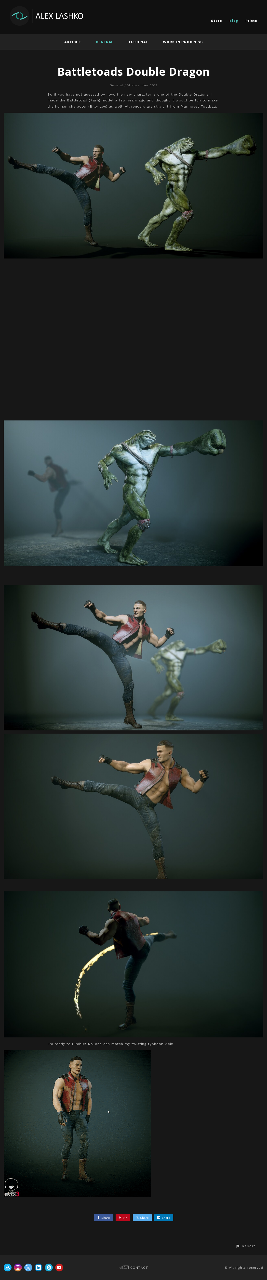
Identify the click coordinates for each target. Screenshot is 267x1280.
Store (216, 21)
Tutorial (138, 42)
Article (72, 42)
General (105, 42)
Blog (233, 21)
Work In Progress (183, 42)
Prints (251, 21)
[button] (245, 1246)
